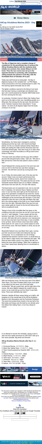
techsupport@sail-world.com (21, 399)
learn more (25, 443)
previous (4, 59)
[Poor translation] (23, 413)
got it (31, 443)
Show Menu (21, 18)
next (39, 59)
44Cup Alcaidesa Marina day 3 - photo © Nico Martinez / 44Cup (21, 138)
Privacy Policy (26, 401)
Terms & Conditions (17, 401)
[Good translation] (17, 413)
